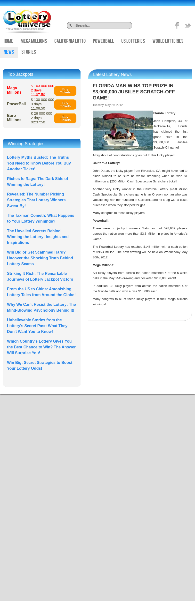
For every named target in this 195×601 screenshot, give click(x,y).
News (9, 52)
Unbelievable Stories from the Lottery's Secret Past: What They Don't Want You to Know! (37, 326)
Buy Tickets (65, 90)
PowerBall (103, 41)
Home (8, 41)
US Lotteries (133, 41)
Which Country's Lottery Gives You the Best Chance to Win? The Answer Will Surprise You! (41, 347)
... (8, 378)
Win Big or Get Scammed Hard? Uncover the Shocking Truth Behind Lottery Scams (40, 258)
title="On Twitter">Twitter (187, 25)
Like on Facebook (177, 25)
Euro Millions (14, 117)
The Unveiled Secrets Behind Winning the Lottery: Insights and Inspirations (38, 237)
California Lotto (70, 41)
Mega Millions (34, 41)
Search (130, 25)
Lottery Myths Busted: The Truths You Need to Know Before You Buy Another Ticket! (39, 163)
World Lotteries (168, 41)
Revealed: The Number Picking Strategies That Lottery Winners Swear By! (36, 200)
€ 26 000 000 (41, 117)
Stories (28, 52)
